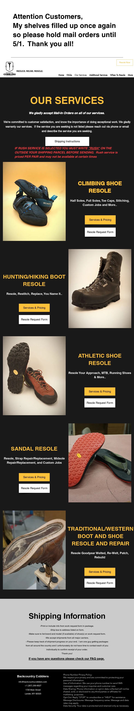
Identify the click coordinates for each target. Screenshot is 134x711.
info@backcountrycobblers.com (33, 682)
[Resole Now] (125, 63)
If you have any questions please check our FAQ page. (66, 658)
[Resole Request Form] (100, 232)
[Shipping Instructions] (67, 141)
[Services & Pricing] (100, 219)
